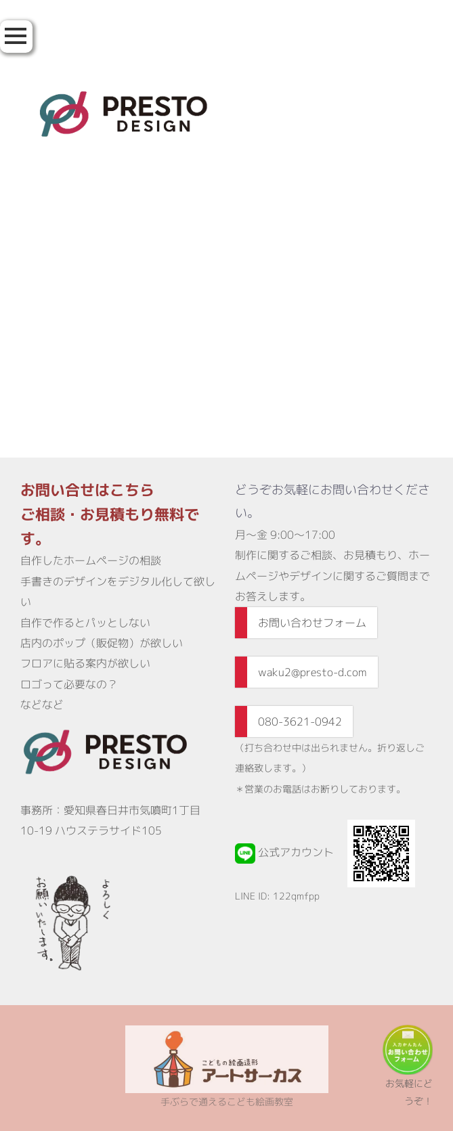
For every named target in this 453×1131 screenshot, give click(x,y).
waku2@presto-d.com (312, 672)
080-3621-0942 (300, 721)
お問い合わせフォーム (312, 622)
